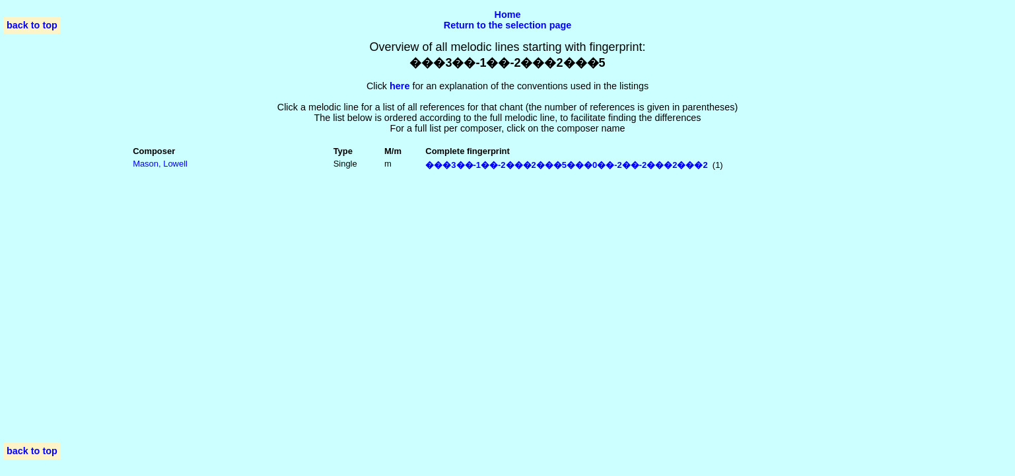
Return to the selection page (508, 25)
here (399, 86)
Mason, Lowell (160, 164)
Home (508, 14)
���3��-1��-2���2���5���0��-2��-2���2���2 (566, 165)
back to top (32, 25)
